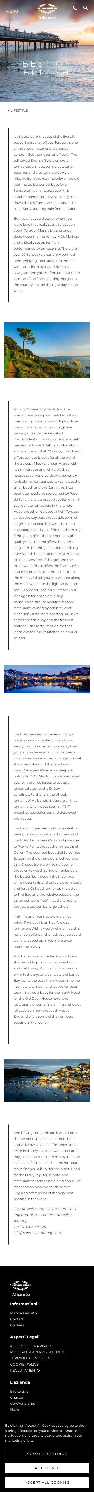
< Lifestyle (18, 110)
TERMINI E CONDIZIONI (30, 1358)
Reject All (47, 1468)
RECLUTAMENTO (25, 1370)
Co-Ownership (22, 1403)
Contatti (17, 1319)
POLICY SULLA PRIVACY (31, 1346)
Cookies (17, 1325)
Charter (16, 1397)
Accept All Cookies (47, 1482)
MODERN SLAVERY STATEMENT (38, 1352)
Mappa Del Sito (23, 1313)
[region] (47, 1451)
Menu (12, 11)
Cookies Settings (47, 1454)
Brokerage (19, 1391)
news (15, 1409)
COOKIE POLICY (24, 1364)
